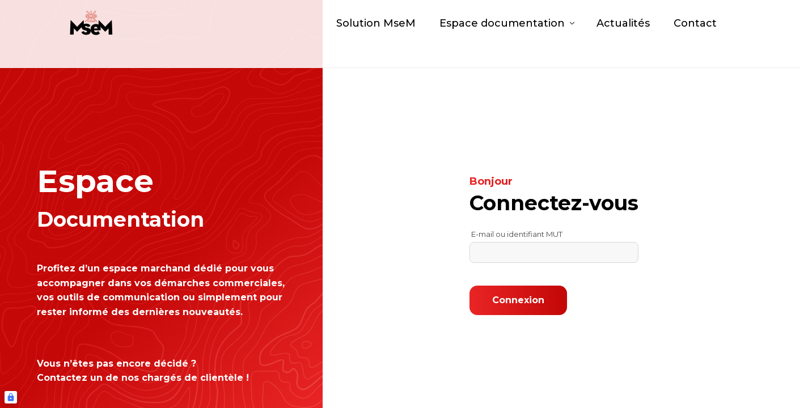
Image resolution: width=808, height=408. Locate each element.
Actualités (623, 34)
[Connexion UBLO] (11, 397)
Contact (695, 34)
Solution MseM (376, 34)
